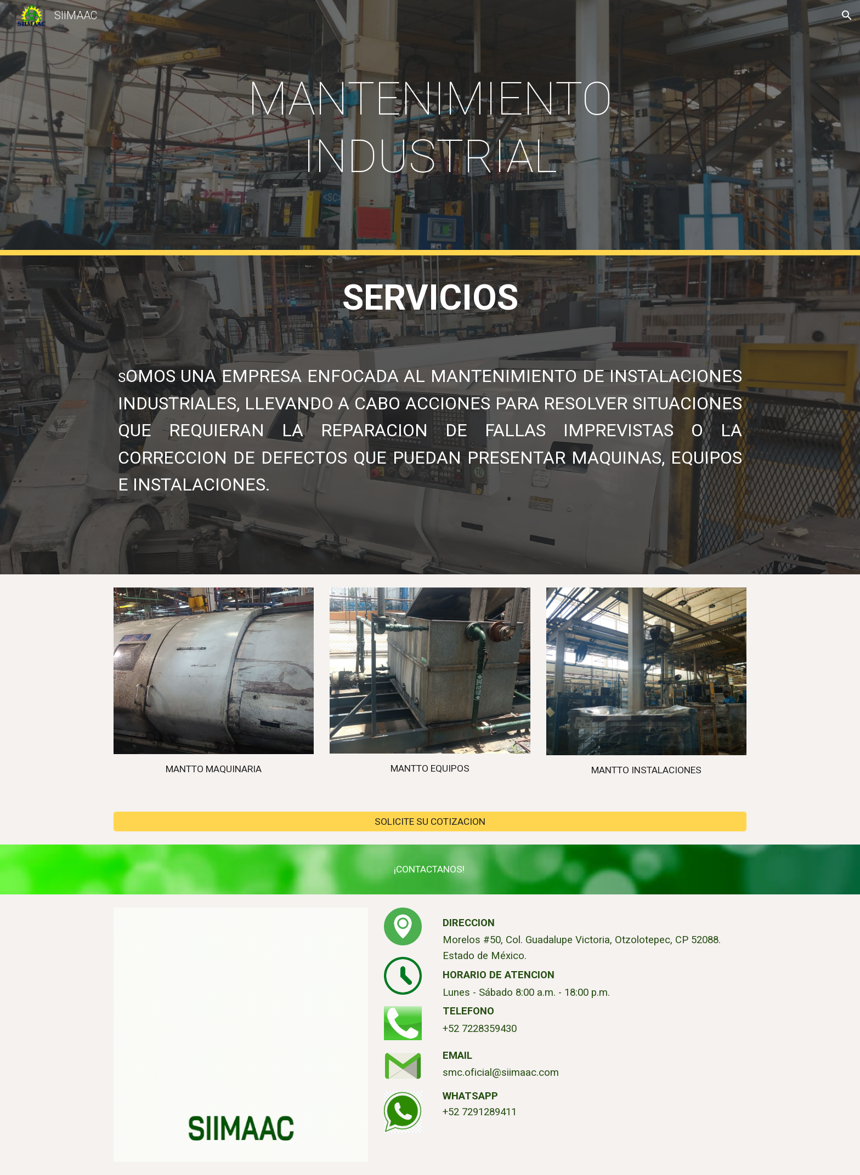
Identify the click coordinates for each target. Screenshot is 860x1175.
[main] (429, 128)
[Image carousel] (214, 671)
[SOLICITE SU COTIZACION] (430, 821)
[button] (847, 15)
